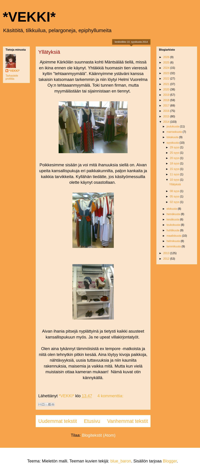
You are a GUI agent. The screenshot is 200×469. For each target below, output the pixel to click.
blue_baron (120, 461)
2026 (166, 57)
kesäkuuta (173, 219)
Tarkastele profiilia (12, 77)
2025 (166, 62)
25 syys (175, 152)
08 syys (175, 191)
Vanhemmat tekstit (127, 421)
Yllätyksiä (49, 52)
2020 (166, 89)
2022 (166, 78)
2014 (166, 121)
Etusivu (92, 421)
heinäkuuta (174, 214)
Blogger (170, 461)
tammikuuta (174, 246)
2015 (166, 116)
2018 (166, 100)
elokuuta (172, 208)
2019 (166, 94)
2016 (166, 110)
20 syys (175, 158)
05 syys (175, 196)
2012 (166, 258)
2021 (166, 84)
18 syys (175, 163)
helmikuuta (174, 241)
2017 (166, 105)
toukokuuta (174, 224)
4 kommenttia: (110, 395)
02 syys (175, 202)
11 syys (175, 174)
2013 (166, 253)
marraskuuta (175, 131)
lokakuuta (173, 137)
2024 (166, 67)
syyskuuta (173, 142)
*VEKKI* (29, 17)
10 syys (175, 179)
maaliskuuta (174, 235)
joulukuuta (173, 126)
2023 (166, 73)
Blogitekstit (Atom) (99, 435)
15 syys (175, 169)
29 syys (175, 147)
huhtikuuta (173, 230)
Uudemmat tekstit (57, 421)
